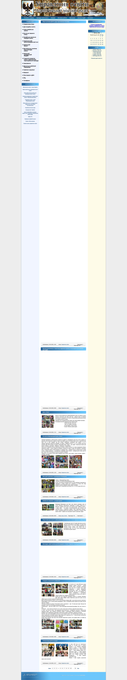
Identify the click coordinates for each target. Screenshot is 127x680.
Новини (53, 18)
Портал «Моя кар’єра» (30, 121)
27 (96, 44)
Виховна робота (62, 18)
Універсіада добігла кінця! (50, 640)
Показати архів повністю (96, 58)
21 (98, 42)
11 (93, 40)
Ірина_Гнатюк (64, 515)
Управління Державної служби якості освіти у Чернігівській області (30, 97)
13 (96, 40)
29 (100, 44)
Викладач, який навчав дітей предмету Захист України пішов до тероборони (64, 544)
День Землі (46, 412)
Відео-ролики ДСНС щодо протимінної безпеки (56, 21)
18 (93, 42)
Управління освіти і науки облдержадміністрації (30, 100)
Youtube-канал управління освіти (30, 123)
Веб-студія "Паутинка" (31, 675)
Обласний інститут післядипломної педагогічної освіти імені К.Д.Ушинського (30, 104)
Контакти (90, 18)
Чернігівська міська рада (30, 107)
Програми (72, 18)
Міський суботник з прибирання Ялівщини (55, 476)
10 (91, 40)
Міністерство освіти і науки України (30, 87)
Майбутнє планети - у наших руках (52, 500)
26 (94, 44)
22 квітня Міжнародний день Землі (52, 436)
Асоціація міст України (30, 109)
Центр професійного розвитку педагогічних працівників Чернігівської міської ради (30, 113)
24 (91, 44)
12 (94, 40)
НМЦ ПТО (30, 116)
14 (98, 40)
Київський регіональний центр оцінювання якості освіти (30, 93)
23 (102, 42)
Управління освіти (65, 344)
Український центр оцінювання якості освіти (30, 90)
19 (94, 42)
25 (93, 44)
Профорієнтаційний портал (30, 118)
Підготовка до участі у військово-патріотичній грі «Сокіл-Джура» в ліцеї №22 (64, 519)
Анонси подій (81, 18)
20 (96, 42)
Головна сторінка (29, 18)
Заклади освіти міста (42, 18)
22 (100, 42)
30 (102, 44)
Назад (49, 668)
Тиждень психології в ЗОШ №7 (51, 580)
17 (91, 42)
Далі (78, 668)
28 (98, 44)
